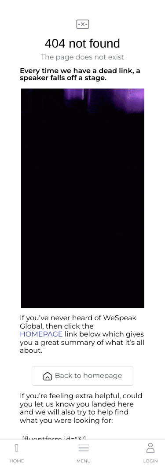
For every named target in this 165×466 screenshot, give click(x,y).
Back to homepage (82, 376)
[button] (84, 452)
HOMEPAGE (41, 334)
